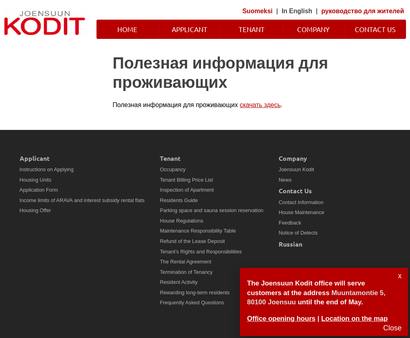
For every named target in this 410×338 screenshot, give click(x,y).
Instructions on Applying (47, 169)
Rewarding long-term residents (194, 292)
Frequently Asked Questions (192, 303)
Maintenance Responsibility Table (198, 231)
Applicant (189, 29)
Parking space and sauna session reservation (211, 210)
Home (127, 29)
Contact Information (301, 202)
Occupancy (172, 169)
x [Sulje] (400, 276)
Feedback (290, 223)
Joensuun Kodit (296, 169)
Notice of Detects (298, 233)
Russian (290, 244)
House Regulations (181, 221)
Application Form (39, 190)
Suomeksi (257, 11)
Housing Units (36, 180)
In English (296, 11)
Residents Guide (179, 200)
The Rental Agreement (185, 262)
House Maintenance (301, 212)
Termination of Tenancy (186, 272)
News (285, 180)
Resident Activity (178, 282)
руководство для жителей (363, 11)
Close (392, 328)
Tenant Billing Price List (186, 180)
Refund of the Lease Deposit (192, 241)
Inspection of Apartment (186, 190)
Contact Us (375, 29)
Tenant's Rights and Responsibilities (200, 252)
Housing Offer (35, 210)
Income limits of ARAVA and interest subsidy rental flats (82, 200)
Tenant (252, 29)
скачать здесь (260, 104)
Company (313, 29)
